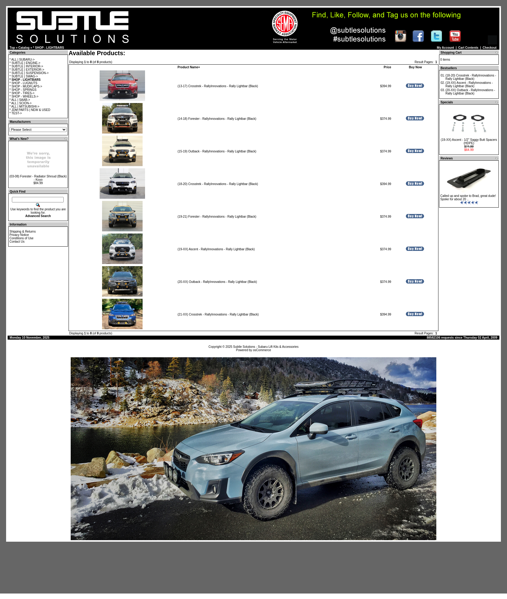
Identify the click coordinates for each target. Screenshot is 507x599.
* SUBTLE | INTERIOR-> (26, 66)
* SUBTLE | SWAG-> (23, 76)
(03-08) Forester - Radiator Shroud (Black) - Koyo (38, 178)
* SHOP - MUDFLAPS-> (25, 86)
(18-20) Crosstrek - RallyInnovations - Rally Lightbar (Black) (218, 184)
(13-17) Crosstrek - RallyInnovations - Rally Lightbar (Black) (218, 86)
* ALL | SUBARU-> (22, 59)
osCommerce (262, 350)
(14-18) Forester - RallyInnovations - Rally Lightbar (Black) (217, 118)
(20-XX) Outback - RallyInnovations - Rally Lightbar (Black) (217, 281)
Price (387, 67)
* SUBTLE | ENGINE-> (24, 63)
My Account (445, 47)
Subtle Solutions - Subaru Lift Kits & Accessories (266, 346)
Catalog (24, 47)
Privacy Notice (19, 235)
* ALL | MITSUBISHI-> (24, 106)
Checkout (490, 47)
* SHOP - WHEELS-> (23, 96)
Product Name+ (189, 67)
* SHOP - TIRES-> (21, 93)
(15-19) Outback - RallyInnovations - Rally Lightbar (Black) (217, 151)
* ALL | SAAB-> (19, 100)
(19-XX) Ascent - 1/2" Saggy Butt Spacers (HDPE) (469, 141)
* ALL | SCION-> (20, 103)
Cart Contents (468, 47)
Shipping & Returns (22, 231)
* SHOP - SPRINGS (23, 89)
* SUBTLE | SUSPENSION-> (28, 73)
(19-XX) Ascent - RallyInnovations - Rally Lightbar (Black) (216, 249)
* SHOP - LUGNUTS (23, 83)
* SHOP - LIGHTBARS (48, 47)
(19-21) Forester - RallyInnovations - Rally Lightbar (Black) (217, 216)
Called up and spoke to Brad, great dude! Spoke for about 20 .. (468, 197)
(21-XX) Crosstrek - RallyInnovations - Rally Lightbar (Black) (218, 314)
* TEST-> (15, 113)
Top (12, 47)
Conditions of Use (21, 238)
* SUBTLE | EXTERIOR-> (26, 69)
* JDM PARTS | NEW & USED (29, 110)
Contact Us (16, 241)
